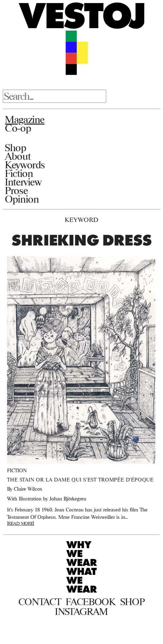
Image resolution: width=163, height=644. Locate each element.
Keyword (82, 219)
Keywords (25, 164)
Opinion (22, 198)
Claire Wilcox (28, 489)
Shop (15, 147)
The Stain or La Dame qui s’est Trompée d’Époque (80, 479)
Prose (16, 190)
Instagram (81, 611)
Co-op (18, 127)
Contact (39, 602)
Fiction (19, 173)
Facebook (90, 602)
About (17, 156)
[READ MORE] (20, 523)
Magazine (25, 119)
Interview (23, 181)
